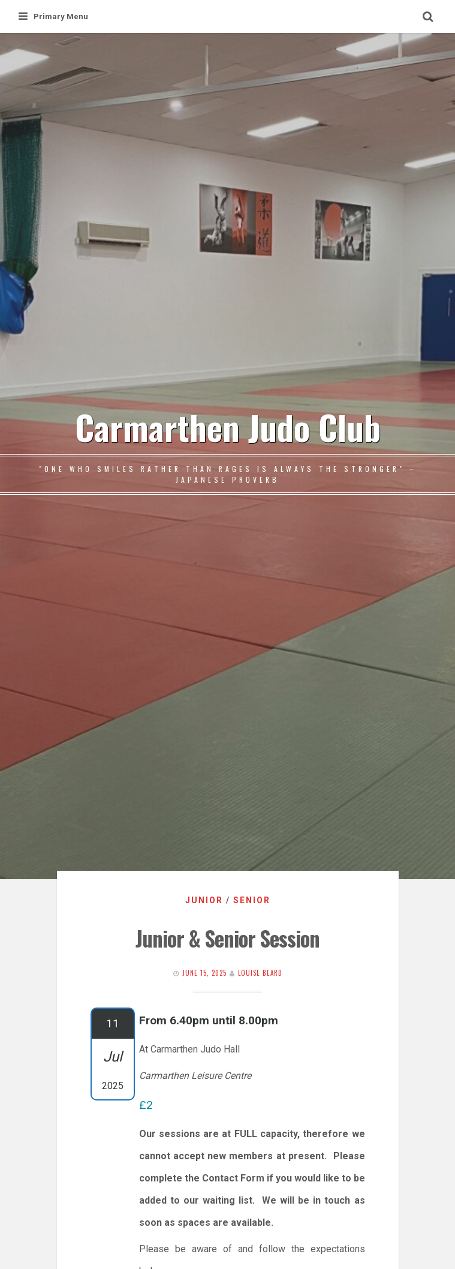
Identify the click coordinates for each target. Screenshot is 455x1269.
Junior (204, 900)
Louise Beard (260, 973)
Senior (251, 900)
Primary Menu (53, 16)
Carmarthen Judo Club (228, 427)
